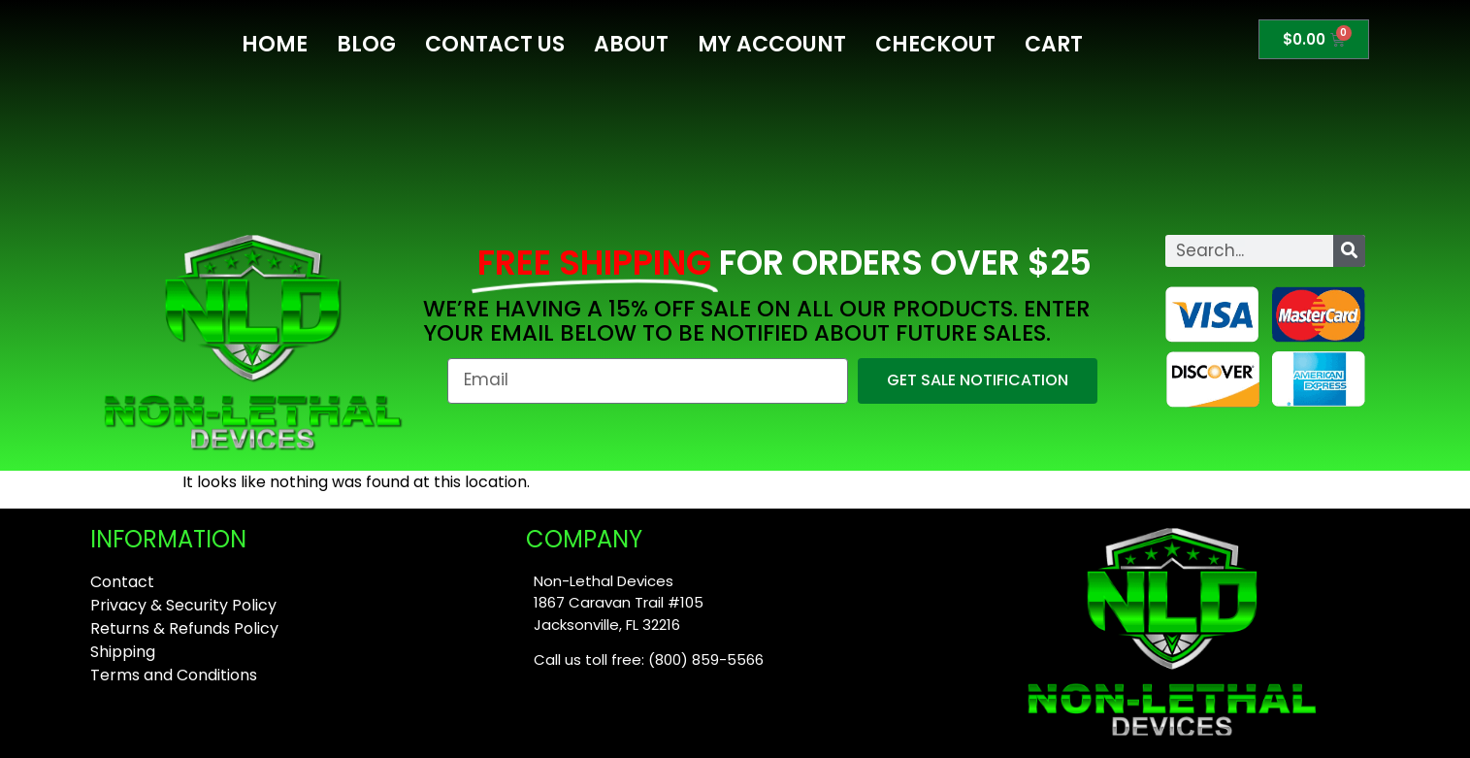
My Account (772, 44)
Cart (1054, 44)
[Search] (1349, 251)
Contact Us (495, 44)
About (631, 44)
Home (275, 44)
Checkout (935, 44)
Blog (366, 44)
